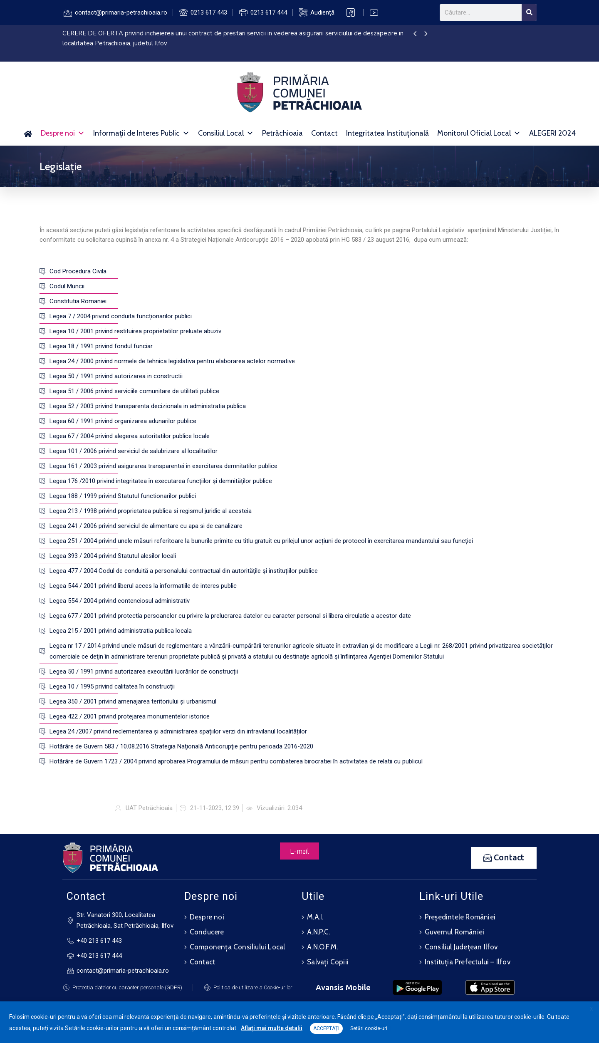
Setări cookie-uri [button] (368, 1028)
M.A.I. (315, 917)
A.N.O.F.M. (322, 947)
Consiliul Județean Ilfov (461, 947)
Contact (324, 133)
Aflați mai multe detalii (271, 1028)
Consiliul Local (226, 133)
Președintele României (460, 917)
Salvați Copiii (328, 962)
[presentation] (415, 34)
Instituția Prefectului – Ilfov (467, 962)
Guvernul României (454, 932)
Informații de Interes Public (141, 133)
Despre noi (63, 133)
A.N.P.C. (318, 932)
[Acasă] (28, 133)
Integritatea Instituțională (387, 133)
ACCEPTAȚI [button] (326, 1028)
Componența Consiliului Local (237, 947)
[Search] (529, 12)
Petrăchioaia (282, 133)
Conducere (207, 932)
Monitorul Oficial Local (479, 133)
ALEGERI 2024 (552, 133)
